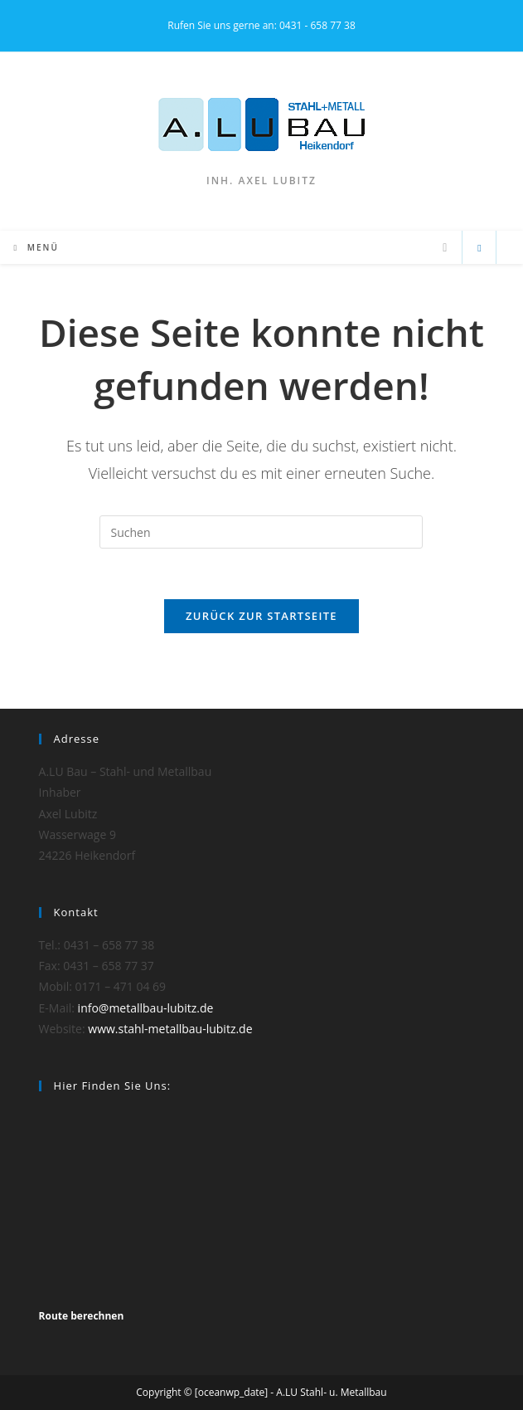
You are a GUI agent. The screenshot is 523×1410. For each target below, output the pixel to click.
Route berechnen (81, 1316)
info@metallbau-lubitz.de (146, 1008)
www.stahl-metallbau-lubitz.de (170, 1029)
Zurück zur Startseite (261, 615)
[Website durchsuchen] (479, 248)
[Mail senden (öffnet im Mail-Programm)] (444, 248)
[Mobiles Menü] (36, 247)
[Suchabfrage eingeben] (261, 532)
